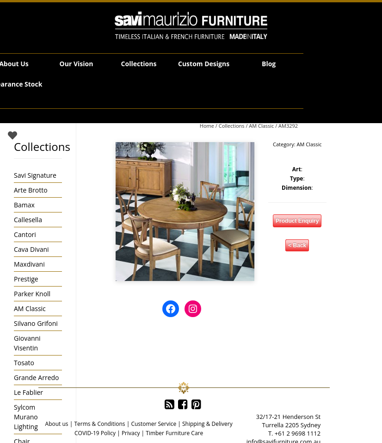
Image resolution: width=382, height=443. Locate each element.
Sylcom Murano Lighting (26, 417)
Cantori (25, 234)
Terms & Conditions (99, 424)
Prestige (26, 279)
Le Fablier (28, 392)
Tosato (24, 362)
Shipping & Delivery (207, 424)
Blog (269, 63)
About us (56, 424)
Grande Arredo (36, 377)
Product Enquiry (297, 221)
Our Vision (76, 63)
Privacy (131, 433)
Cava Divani (31, 249)
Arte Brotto (31, 190)
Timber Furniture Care (174, 433)
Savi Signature (35, 175)
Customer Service (153, 424)
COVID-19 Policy (95, 433)
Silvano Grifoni (36, 323)
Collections (139, 63)
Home (207, 125)
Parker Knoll (32, 293)
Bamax (24, 204)
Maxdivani (29, 264)
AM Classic (261, 125)
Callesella (28, 219)
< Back (297, 245)
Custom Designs (203, 63)
